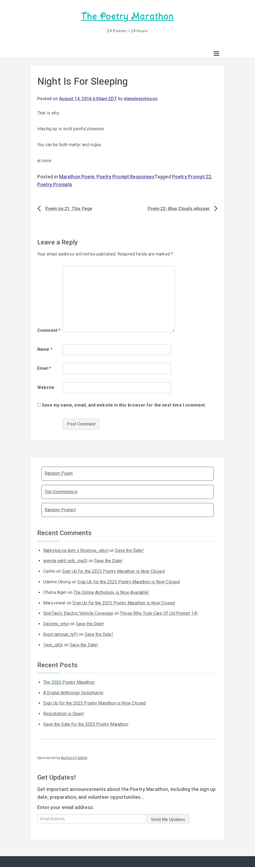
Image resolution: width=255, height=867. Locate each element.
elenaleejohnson (140, 98)
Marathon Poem (76, 176)
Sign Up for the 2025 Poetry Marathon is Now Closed (113, 571)
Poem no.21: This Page (68, 208)
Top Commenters (61, 491)
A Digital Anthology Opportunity (73, 692)
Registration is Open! (63, 713)
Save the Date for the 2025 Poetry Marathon (85, 724)
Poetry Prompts (54, 184)
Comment (49, 330)
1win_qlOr (53, 644)
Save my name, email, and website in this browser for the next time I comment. (124, 404)
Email (44, 368)
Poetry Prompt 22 (191, 176)
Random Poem (59, 473)
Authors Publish (74, 757)
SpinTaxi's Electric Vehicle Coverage (78, 613)
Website (45, 387)
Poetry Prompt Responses (125, 176)
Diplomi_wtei (56, 623)
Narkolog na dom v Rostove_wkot (75, 549)
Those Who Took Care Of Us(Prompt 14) (158, 613)
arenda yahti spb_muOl (65, 560)
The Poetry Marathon (127, 16)
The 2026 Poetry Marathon (69, 682)
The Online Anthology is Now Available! (111, 592)
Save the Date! (129, 549)
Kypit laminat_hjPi (60, 634)
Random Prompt (60, 509)
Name (44, 349)
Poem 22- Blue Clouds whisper (179, 208)
